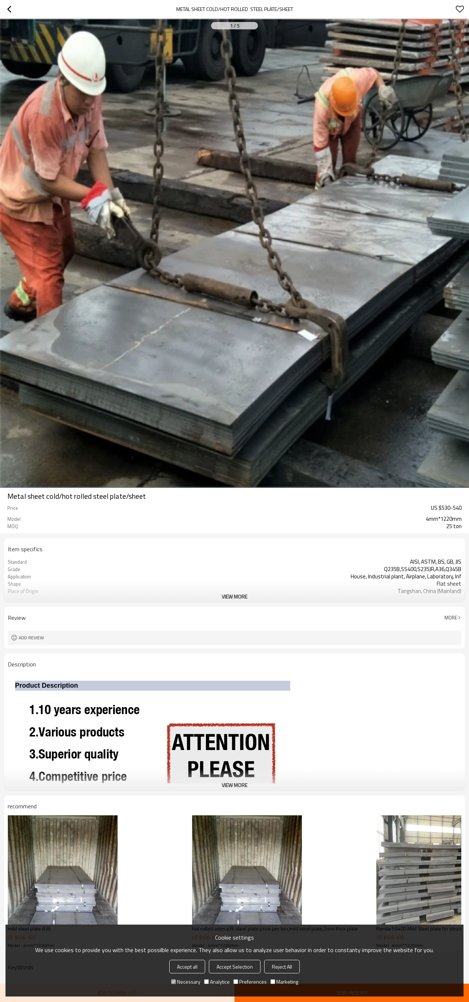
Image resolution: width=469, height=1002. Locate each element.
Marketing (284, 981)
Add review (31, 637)
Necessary (185, 981)
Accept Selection (235, 966)
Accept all (187, 966)
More (450, 617)
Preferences (250, 981)
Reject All (282, 966)
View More (234, 596)
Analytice (217, 981)
